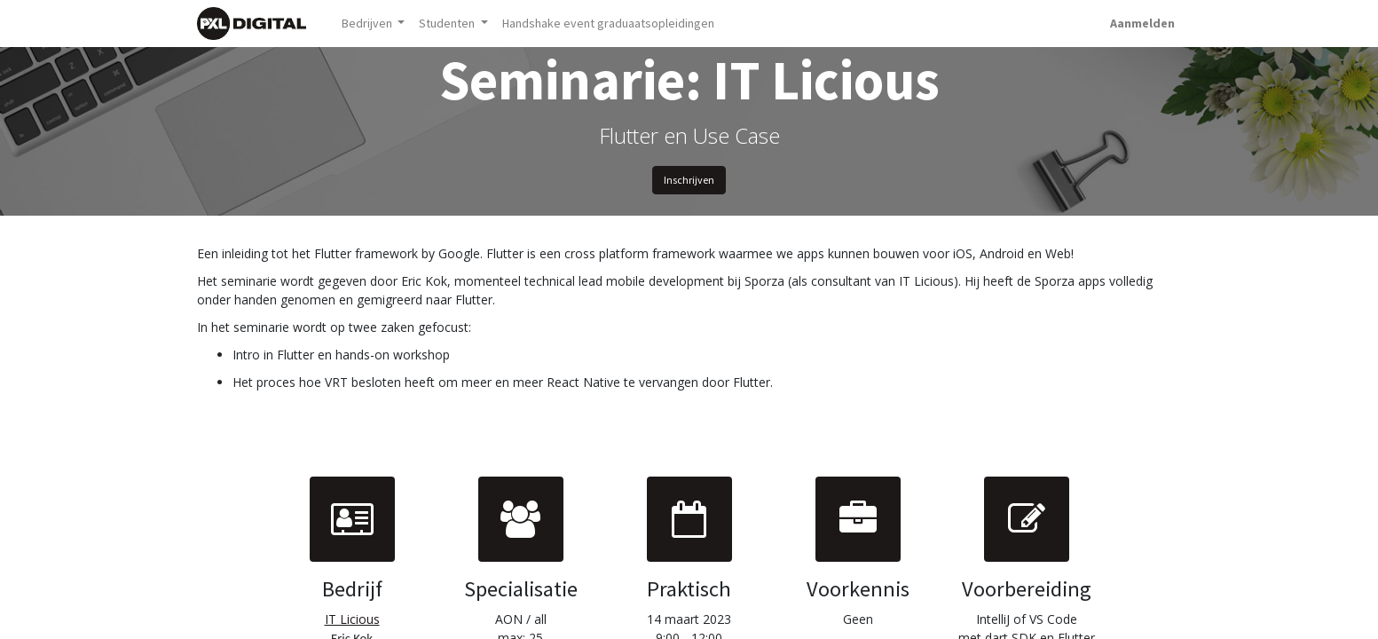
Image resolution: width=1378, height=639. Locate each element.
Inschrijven (689, 179)
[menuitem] (608, 23)
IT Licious (352, 619)
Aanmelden (1142, 23)
